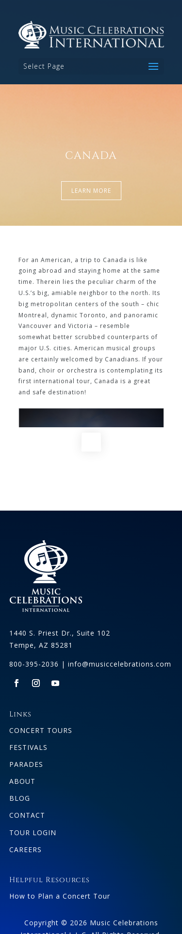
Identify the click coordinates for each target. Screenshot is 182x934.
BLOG (19, 798)
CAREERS (25, 849)
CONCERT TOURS (40, 730)
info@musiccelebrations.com (119, 664)
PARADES (26, 764)
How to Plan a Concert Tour (59, 896)
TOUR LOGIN (32, 832)
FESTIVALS (28, 747)
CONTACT (27, 815)
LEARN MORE (91, 191)
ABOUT (22, 781)
